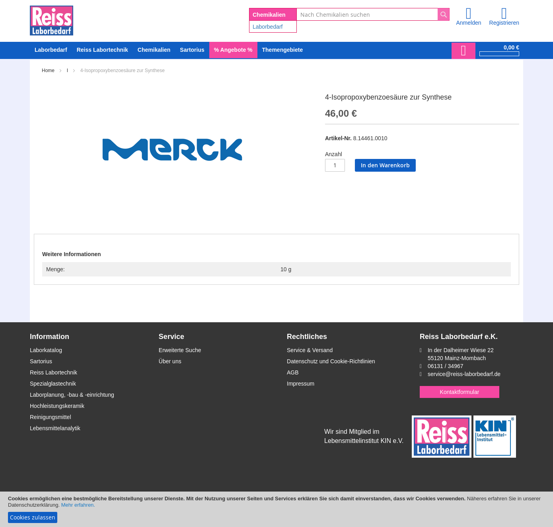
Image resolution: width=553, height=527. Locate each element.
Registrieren (504, 23)
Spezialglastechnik (53, 383)
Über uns (170, 361)
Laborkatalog (46, 350)
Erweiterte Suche (180, 350)
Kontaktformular (459, 392)
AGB (293, 372)
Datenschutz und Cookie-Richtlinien (331, 361)
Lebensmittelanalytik (55, 428)
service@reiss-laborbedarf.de (464, 374)
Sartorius (41, 361)
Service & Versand (310, 350)
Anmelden (468, 23)
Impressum (300, 383)
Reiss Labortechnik (53, 372)
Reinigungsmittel (50, 417)
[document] (276, 509)
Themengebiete (282, 50)
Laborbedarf (268, 27)
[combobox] (373, 14)
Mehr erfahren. (78, 505)
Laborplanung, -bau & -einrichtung (72, 395)
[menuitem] (51, 50)
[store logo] (51, 19)
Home (48, 70)
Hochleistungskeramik (57, 406)
